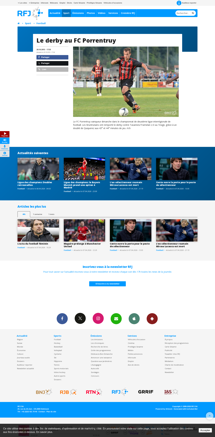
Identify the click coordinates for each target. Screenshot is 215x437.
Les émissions (97, 339)
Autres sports (59, 376)
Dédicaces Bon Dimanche (102, 354)
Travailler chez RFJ (172, 354)
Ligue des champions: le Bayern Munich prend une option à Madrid (82, 185)
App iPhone (134, 318)
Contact (168, 368)
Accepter (205, 430)
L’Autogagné (96, 365)
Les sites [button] (22, 3)
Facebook (62, 318)
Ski (55, 358)
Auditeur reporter (24, 365)
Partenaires (170, 358)
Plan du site (51, 412)
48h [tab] (23, 214)
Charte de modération (174, 365)
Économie (21, 350)
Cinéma (131, 343)
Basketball (58, 347)
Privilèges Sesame (135, 347)
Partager (44, 57)
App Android (152, 318)
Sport (66, 13)
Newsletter (169, 372)
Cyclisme (57, 354)
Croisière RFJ (128, 13)
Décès (69, 3)
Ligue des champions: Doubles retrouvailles (35, 183)
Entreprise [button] (34, 3)
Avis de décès (133, 365)
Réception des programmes (176, 343)
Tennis (56, 365)
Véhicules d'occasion (136, 339)
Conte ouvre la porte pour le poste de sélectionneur (176, 183)
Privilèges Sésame (94, 3)
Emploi (62, 3)
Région (20, 339)
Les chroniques (97, 343)
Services (113, 13)
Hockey (57, 343)
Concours (95, 376)
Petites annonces (135, 354)
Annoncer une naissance (101, 358)
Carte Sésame (79, 3)
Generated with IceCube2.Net (185, 409)
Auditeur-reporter (186, 3)
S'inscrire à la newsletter (107, 284)
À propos (168, 339)
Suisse (19, 343)
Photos (91, 13)
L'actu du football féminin (33, 243)
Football (41, 23)
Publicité (168, 350)
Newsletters (116, 318)
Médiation (169, 361)
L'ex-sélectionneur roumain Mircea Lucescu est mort (126, 183)
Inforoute (44, 3)
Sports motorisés (61, 368)
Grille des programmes (101, 350)
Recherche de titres (99, 347)
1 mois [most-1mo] (51, 214)
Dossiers (20, 361)
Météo (130, 350)
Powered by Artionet (164, 409)
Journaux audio (23, 358)
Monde (20, 347)
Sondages (95, 372)
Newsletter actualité (25, 368)
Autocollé (95, 368)
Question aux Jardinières (101, 361)
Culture (20, 354)
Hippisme (58, 361)
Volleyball (58, 350)
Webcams (54, 3)
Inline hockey (59, 372)
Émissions (78, 13)
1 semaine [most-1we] (37, 214)
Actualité (55, 13)
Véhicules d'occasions (113, 3)
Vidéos (101, 13)
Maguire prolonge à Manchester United (82, 245)
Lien (42, 69)
